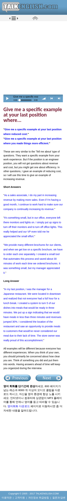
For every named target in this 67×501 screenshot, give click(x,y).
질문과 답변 (59, 497)
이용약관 (7, 497)
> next (59, 98)
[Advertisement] (33, 57)
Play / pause (7, 98)
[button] (13, 20)
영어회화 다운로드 (19, 406)
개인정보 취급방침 (38, 497)
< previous (51, 98)
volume (43, 98)
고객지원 (20, 497)
